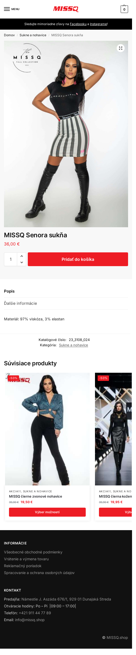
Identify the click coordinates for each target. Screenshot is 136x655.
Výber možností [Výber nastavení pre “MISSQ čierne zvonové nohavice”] (47, 512)
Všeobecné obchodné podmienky (33, 552)
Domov (9, 35)
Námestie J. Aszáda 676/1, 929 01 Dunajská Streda (66, 599)
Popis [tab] (9, 291)
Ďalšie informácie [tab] (20, 303)
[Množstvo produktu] (10, 259)
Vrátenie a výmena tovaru (26, 559)
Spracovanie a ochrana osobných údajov (39, 572)
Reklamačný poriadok (23, 565)
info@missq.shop (30, 619)
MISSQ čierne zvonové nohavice (35, 496)
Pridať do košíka (78, 259)
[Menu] (12, 9)
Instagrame (98, 24)
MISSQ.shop (117, 637)
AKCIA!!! (15, 491)
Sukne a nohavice (33, 35)
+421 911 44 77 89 (35, 613)
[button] (123, 9)
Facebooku (78, 24)
